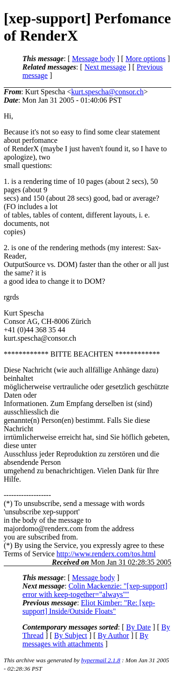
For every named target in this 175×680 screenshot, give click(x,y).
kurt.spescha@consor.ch (107, 92)
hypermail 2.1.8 (100, 660)
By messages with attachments (85, 639)
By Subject (70, 635)
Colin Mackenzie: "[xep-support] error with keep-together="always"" (94, 590)
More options (146, 59)
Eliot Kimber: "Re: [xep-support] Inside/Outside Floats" (88, 607)
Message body (93, 59)
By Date (138, 627)
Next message (105, 67)
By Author (113, 635)
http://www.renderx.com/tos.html (106, 554)
